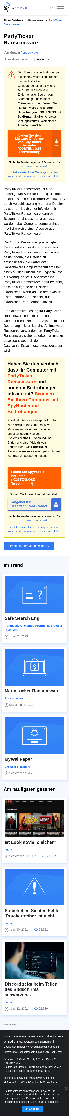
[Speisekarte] (60, 7)
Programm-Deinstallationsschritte (33, 1036)
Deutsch (50, 7)
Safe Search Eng (22, 618)
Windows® (27, 166)
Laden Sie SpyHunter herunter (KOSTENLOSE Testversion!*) (28, 478)
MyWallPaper (18, 759)
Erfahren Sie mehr (47, 1101)
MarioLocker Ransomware (32, 690)
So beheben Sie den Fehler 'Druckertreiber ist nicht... (33, 913)
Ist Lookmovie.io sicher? (30, 842)
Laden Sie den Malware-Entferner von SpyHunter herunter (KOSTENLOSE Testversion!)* (29, 144)
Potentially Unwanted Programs (27, 625)
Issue (8, 849)
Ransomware (35, 20)
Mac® (43, 166)
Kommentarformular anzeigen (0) (29, 545)
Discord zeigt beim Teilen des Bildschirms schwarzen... (31, 989)
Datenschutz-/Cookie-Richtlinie (40, 176)
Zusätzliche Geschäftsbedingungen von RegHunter (33, 1051)
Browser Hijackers (17, 766)
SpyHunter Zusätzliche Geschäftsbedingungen (31, 1046)
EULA (11, 176)
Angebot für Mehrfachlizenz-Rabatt (29, 504)
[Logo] (15, 7)
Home (7, 1036)
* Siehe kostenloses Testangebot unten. (34, 172)
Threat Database (13, 20)
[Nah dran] (66, 1088)
